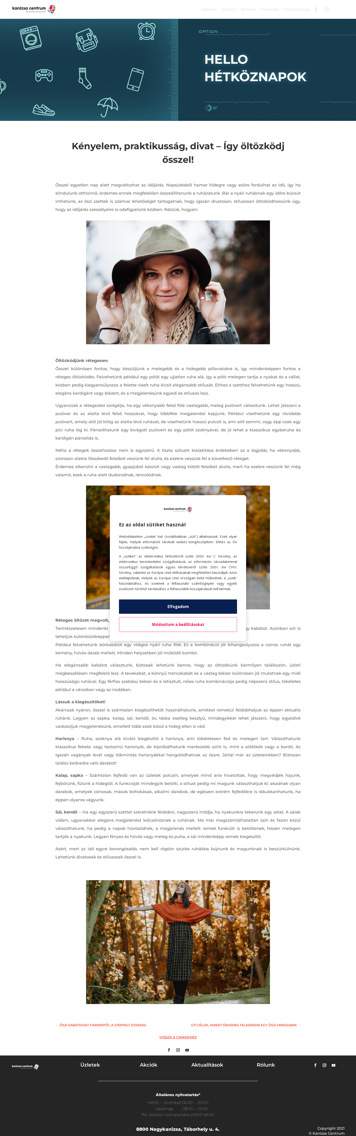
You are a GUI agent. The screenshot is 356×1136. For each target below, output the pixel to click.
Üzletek (209, 9)
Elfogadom (178, 606)
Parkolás (270, 9)
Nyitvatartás (297, 9)
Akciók (229, 9)
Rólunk (248, 9)
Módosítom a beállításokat (178, 624)
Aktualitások (207, 1065)
